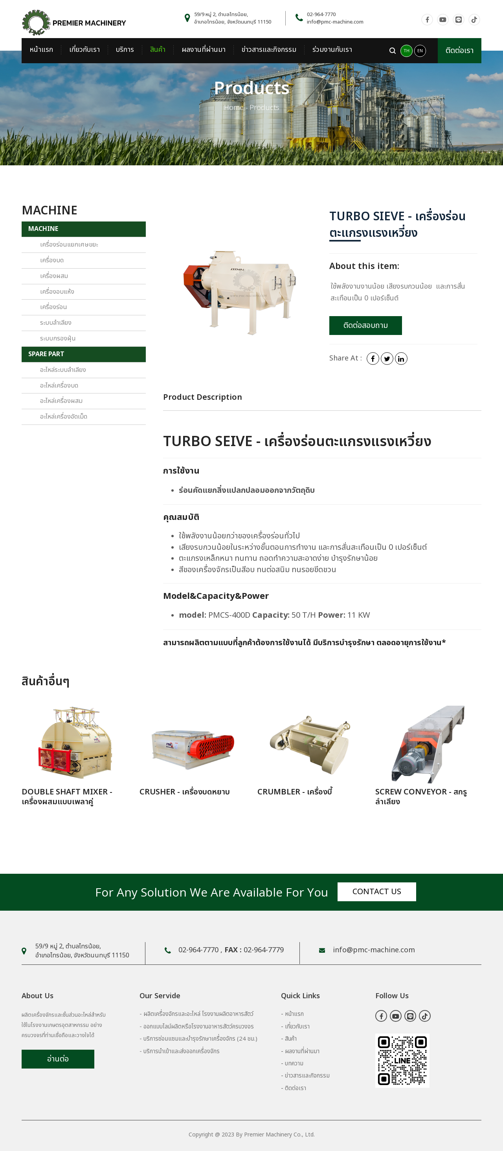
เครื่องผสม (54, 276)
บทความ (294, 1063)
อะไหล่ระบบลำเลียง (63, 370)
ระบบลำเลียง (56, 323)
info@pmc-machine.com (335, 22)
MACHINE (43, 229)
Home (234, 107)
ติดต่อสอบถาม (365, 325)
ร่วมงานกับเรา (332, 50)
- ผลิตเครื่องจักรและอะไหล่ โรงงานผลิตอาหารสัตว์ (196, 1014)
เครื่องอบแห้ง (57, 291)
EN (420, 51)
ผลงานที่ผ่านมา (204, 50)
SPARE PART (46, 354)
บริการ (125, 50)
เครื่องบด (52, 260)
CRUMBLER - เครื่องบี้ (294, 792)
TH (406, 51)
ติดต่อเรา (460, 51)
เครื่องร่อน (53, 307)
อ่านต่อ (58, 1059)
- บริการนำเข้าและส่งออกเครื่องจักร (180, 1051)
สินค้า (157, 50)
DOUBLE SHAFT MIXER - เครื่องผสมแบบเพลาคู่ (67, 797)
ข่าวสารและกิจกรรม (269, 50)
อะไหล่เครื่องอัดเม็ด (63, 416)
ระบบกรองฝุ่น (58, 338)
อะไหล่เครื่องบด (59, 385)
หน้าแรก (41, 50)
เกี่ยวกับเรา (84, 50)
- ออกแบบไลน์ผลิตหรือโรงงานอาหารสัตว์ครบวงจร (197, 1026)
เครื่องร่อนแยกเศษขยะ (69, 244)
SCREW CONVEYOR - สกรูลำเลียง (421, 797)
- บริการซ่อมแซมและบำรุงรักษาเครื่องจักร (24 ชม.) (198, 1038)
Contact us (376, 892)
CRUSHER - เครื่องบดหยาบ (185, 792)
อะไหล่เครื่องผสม (61, 401)
